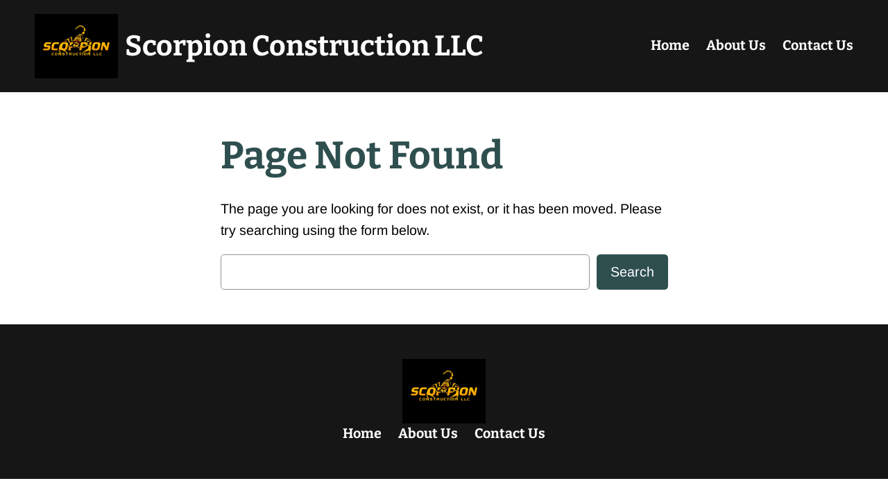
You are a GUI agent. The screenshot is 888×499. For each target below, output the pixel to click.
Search (632, 271)
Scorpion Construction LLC (304, 46)
